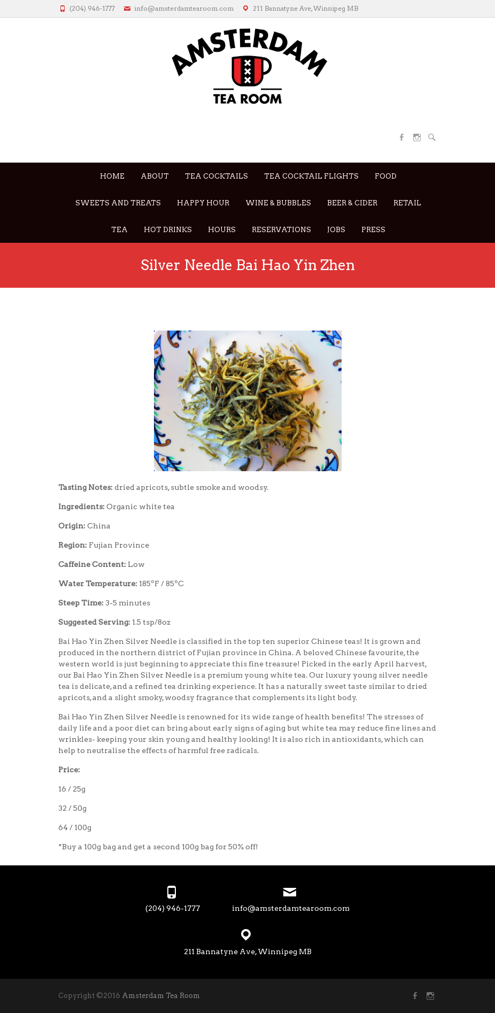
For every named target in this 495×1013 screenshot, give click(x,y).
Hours (222, 230)
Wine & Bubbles (278, 203)
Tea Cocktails (216, 176)
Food (386, 176)
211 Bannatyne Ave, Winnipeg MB (305, 8)
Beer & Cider (352, 203)
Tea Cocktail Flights (311, 176)
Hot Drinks (168, 230)
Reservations (281, 230)
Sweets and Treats (118, 203)
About (155, 176)
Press (373, 230)
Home (112, 176)
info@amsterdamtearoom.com (184, 8)
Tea (119, 230)
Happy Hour (203, 203)
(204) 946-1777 (92, 8)
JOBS (336, 230)
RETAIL (407, 203)
